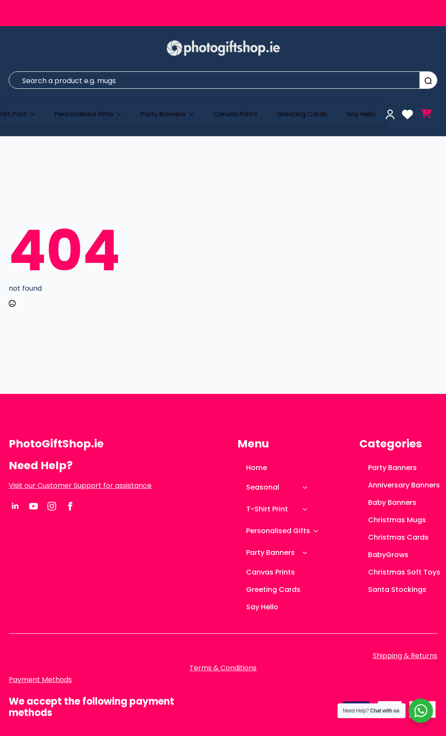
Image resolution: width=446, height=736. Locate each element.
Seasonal (262, 487)
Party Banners (163, 113)
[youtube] (33, 506)
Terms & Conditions (223, 668)
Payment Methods (40, 680)
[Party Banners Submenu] (194, 114)
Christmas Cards (398, 537)
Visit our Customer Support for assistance (80, 486)
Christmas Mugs (397, 520)
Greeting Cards (302, 113)
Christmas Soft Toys (402, 572)
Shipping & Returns (405, 656)
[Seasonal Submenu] (307, 487)
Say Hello (361, 113)
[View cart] (426, 114)
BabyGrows (388, 555)
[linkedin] (15, 506)
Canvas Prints (235, 113)
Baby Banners (392, 502)
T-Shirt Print (267, 509)
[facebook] (70, 506)
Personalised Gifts (83, 113)
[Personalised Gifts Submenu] (121, 114)
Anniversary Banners (402, 485)
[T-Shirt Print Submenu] (35, 114)
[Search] (428, 80)
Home (256, 468)
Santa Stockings (397, 590)
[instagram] (51, 506)
